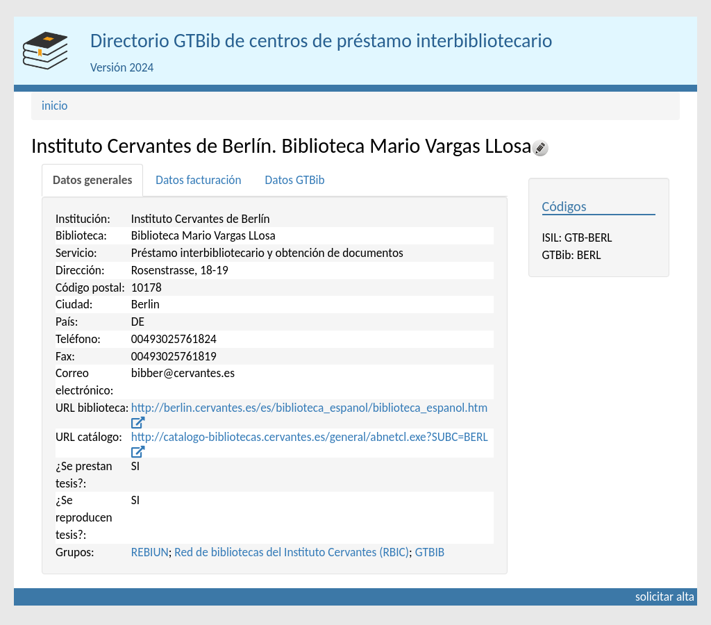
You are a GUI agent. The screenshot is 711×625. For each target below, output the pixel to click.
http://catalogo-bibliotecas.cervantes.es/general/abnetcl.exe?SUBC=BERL (309, 443)
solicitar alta (664, 596)
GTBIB (430, 552)
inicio (55, 105)
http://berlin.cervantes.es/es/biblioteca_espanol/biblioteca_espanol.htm (309, 414)
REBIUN (150, 552)
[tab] (92, 180)
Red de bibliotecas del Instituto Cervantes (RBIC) (291, 552)
